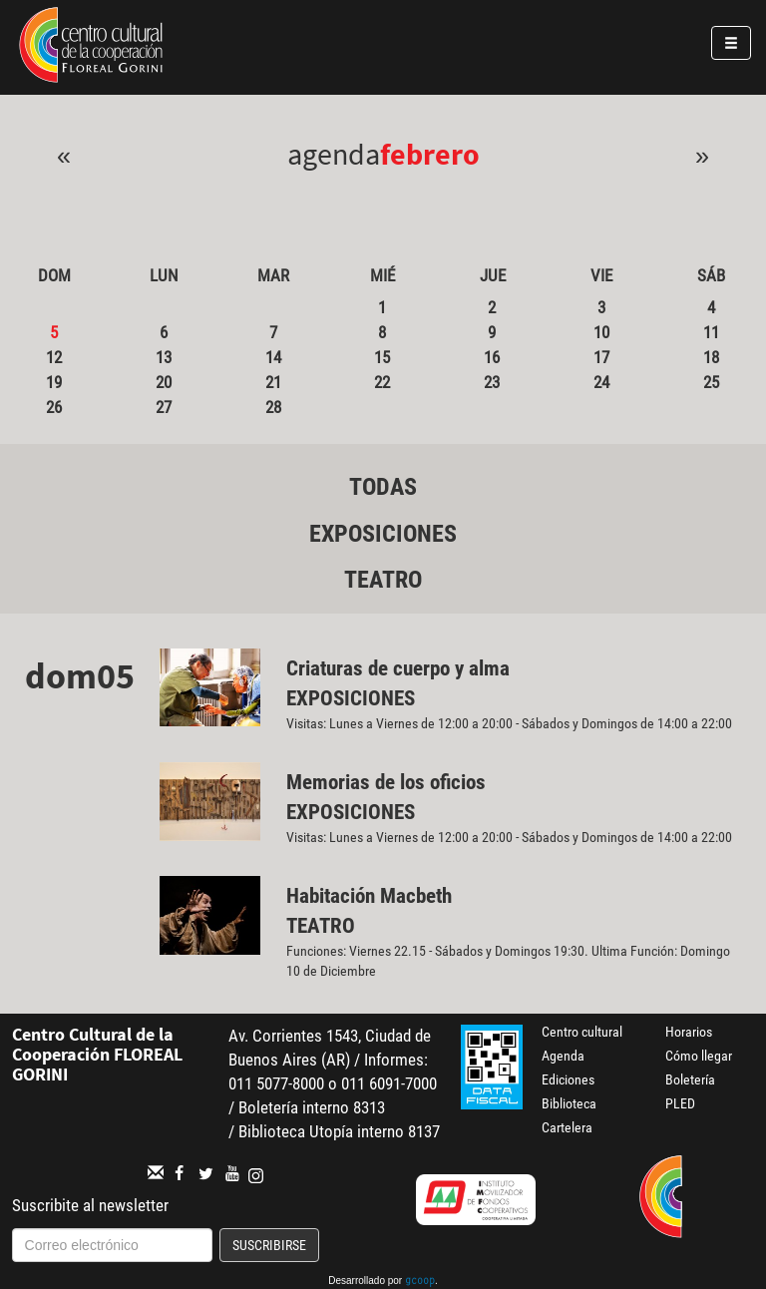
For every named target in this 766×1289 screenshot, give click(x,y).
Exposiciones (383, 534)
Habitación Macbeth (369, 896)
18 (711, 357)
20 (164, 382)
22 (382, 382)
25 (711, 382)
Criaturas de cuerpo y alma (398, 668)
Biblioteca (569, 1103)
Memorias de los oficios (386, 782)
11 (711, 332)
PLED (680, 1103)
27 (164, 407)
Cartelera (567, 1127)
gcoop (420, 1282)
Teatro (383, 580)
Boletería (690, 1079)
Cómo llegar (698, 1056)
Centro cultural (582, 1032)
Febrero (430, 154)
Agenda (563, 1056)
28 (273, 407)
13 (164, 357)
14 (273, 357)
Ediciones (568, 1079)
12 (54, 357)
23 (492, 382)
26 (54, 407)
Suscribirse (269, 1245)
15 (382, 357)
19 (54, 382)
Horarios (688, 1032)
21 (273, 382)
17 (601, 357)
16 (492, 357)
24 (601, 382)
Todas (383, 487)
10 (601, 332)
